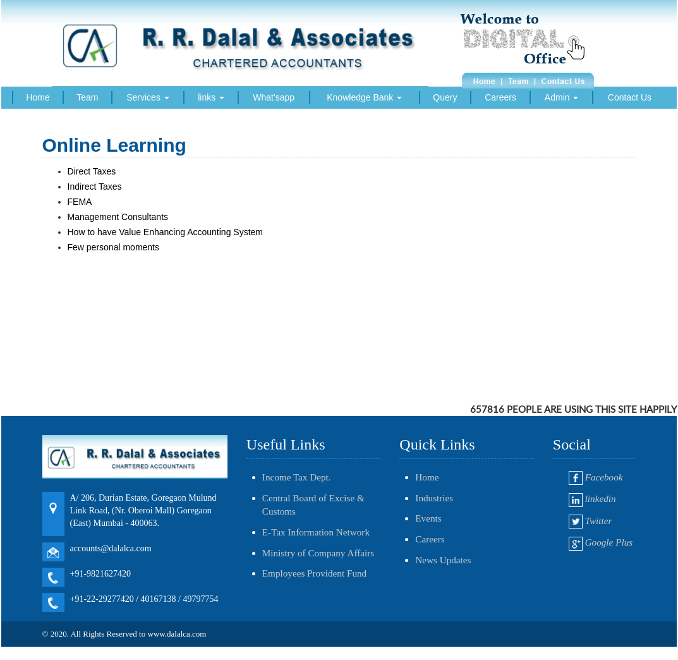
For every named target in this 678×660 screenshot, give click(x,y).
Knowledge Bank (364, 97)
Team (87, 97)
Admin (562, 97)
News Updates (443, 559)
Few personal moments (115, 247)
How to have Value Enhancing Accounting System (166, 232)
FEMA (81, 202)
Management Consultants (119, 217)
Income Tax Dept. (296, 477)
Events (428, 518)
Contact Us (629, 97)
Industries (434, 497)
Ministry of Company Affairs (318, 552)
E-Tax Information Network (316, 532)
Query (445, 97)
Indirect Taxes (96, 186)
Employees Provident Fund (314, 573)
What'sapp (273, 97)
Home (37, 97)
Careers (500, 97)
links (211, 97)
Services (147, 97)
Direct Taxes (92, 171)
